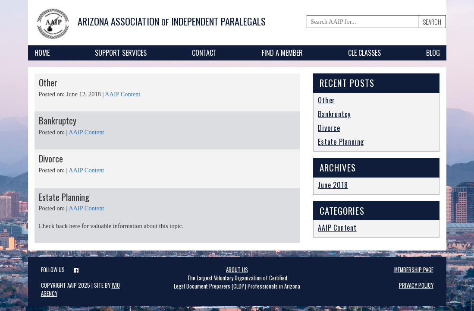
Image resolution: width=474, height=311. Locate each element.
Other (48, 82)
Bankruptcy (57, 120)
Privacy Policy (416, 285)
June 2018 (333, 185)
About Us (237, 270)
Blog (433, 53)
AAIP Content (122, 94)
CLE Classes (364, 53)
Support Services (121, 53)
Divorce (51, 158)
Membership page (413, 270)
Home (42, 53)
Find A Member (282, 53)
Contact (204, 53)
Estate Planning (64, 196)
